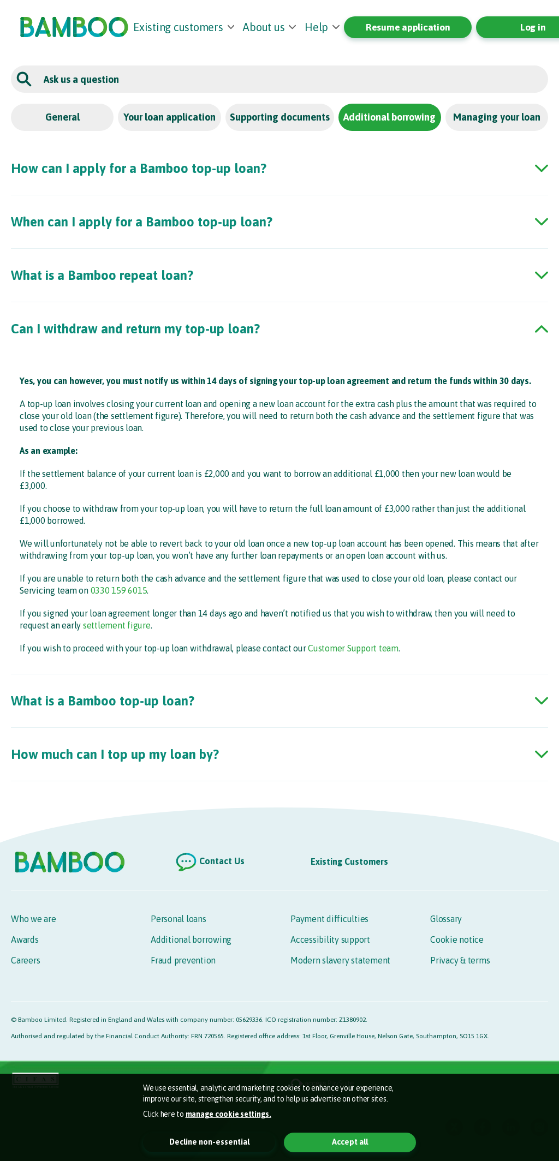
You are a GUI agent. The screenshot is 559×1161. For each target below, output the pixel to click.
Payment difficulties (329, 919)
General (62, 117)
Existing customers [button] (178, 27)
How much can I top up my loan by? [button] (115, 754)
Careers (25, 960)
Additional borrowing (389, 117)
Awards (25, 939)
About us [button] (263, 27)
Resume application (408, 27)
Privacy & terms (460, 960)
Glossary (446, 919)
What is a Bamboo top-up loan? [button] (102, 700)
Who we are (33, 919)
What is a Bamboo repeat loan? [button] (102, 275)
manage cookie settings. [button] (228, 1114)
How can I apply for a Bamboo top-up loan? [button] (138, 168)
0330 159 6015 (119, 590)
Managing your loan (496, 117)
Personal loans (178, 919)
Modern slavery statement (340, 960)
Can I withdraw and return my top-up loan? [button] (135, 328)
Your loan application (169, 117)
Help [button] (316, 27)
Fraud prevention (183, 960)
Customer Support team (353, 648)
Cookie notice (457, 939)
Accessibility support (330, 939)
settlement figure (117, 625)
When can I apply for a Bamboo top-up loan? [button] (141, 221)
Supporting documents (280, 117)
